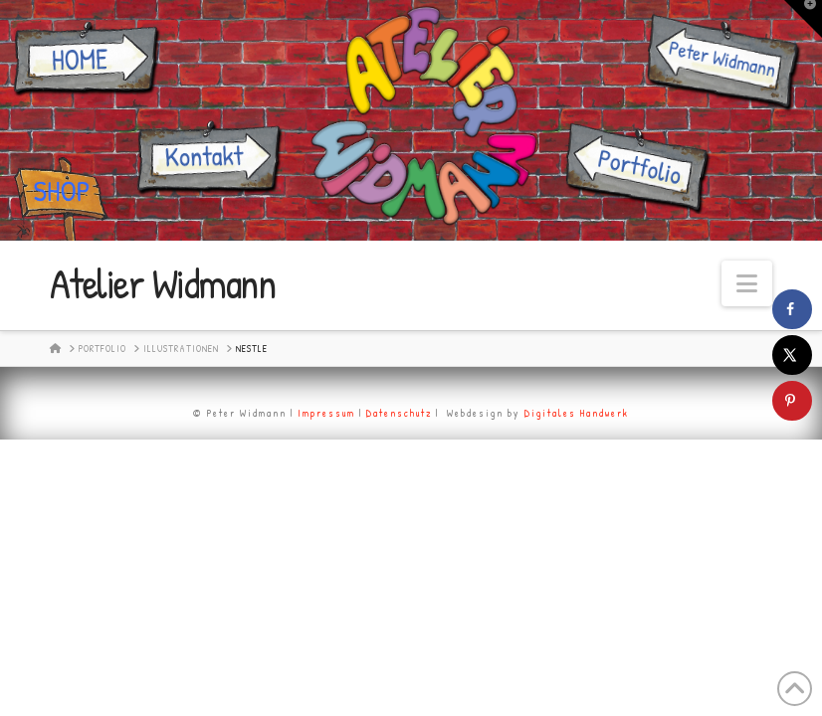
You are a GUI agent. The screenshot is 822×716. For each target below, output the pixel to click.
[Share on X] (792, 355)
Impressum (326, 413)
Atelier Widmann (163, 283)
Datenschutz (399, 413)
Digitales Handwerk (576, 413)
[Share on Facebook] (792, 309)
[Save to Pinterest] (792, 401)
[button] (746, 283)
